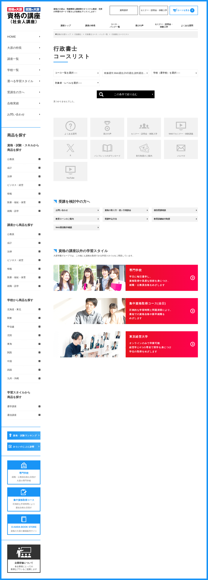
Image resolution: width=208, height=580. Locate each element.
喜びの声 (139, 25)
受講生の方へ (16, 92)
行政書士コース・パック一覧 (96, 34)
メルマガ (181, 156)
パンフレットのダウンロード (107, 156)
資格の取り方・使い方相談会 (118, 210)
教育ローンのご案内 (65, 219)
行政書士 (78, 34)
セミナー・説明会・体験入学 (154, 10)
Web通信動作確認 (64, 227)
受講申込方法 (111, 219)
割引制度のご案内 (144, 156)
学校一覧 (13, 70)
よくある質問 (187, 25)
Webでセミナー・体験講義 (181, 134)
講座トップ (66, 25)
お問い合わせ (16, 114)
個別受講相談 (160, 210)
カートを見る (183, 10)
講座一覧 (13, 58)
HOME (11, 36)
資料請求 (124, 10)
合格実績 (13, 103)
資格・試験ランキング (25, 435)
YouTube (70, 178)
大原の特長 (14, 47)
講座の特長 (90, 25)
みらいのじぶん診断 (24, 446)
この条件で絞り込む (125, 94)
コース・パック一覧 (115, 25)
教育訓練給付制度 (162, 219)
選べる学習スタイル (20, 81)
